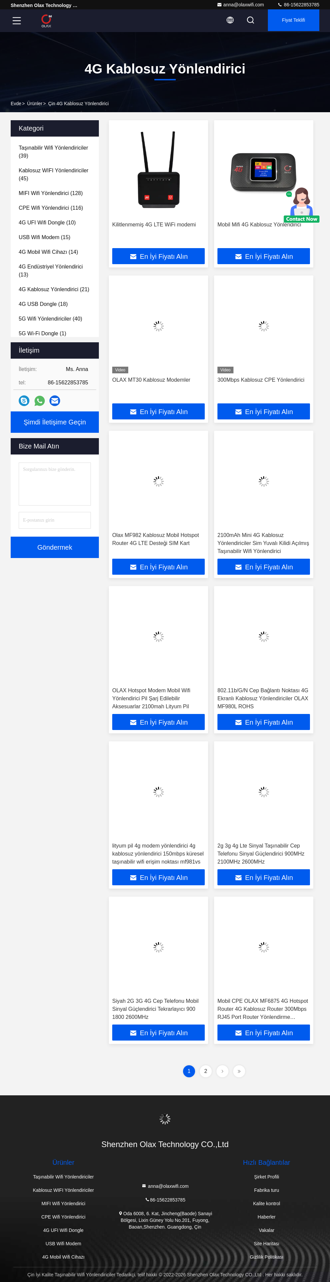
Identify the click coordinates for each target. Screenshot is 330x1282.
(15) (44, 237)
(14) (48, 252)
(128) (51, 193)
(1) (42, 333)
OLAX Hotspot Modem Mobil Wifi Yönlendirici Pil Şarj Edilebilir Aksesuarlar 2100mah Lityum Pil (151, 698)
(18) (43, 304)
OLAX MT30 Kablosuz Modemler (151, 380)
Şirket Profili (266, 1176)
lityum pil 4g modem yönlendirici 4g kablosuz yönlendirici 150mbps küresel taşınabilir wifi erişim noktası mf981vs (158, 854)
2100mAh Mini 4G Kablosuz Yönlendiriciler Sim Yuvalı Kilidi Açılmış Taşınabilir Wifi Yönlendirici (263, 543)
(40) (50, 319)
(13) (51, 271)
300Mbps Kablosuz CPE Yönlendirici (260, 380)
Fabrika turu (266, 1190)
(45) (54, 174)
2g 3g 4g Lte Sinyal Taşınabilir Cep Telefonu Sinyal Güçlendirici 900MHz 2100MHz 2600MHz (261, 854)
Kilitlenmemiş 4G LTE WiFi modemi (154, 224)
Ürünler (34, 103)
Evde (16, 103)
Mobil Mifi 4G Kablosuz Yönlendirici (259, 224)
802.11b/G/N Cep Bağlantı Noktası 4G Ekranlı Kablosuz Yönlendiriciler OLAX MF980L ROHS (262, 698)
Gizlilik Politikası (266, 1257)
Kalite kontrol (266, 1203)
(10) (47, 222)
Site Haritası (266, 1243)
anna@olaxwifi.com (240, 4)
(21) (54, 289)
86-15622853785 (298, 4)
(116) (51, 208)
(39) (53, 152)
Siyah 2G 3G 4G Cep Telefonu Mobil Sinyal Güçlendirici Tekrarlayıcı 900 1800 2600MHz (155, 1009)
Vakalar (266, 1230)
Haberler (267, 1217)
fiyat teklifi (291, 20)
